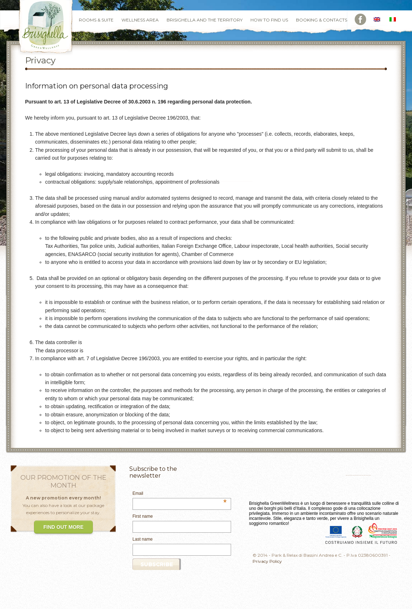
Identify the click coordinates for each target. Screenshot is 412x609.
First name (143, 516)
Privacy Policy (267, 561)
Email (180, 494)
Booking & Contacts (321, 20)
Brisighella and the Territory (205, 20)
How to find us (269, 20)
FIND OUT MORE (63, 527)
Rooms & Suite (96, 20)
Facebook (360, 19)
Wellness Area (140, 20)
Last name (143, 539)
